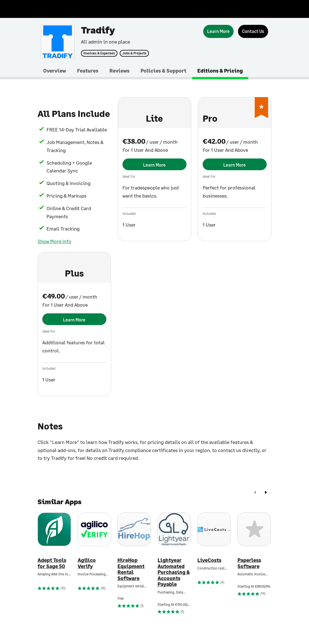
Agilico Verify (87, 563)
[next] (265, 493)
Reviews (119, 71)
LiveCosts (209, 560)
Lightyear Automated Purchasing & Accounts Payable (174, 572)
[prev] (255, 493)
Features (87, 71)
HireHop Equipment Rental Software (130, 569)
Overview (54, 71)
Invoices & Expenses (99, 53)
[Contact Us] (253, 31)
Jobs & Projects (134, 53)
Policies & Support (163, 71)
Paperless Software (249, 563)
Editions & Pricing (220, 71)
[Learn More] (218, 31)
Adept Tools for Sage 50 (52, 563)
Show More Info (54, 241)
